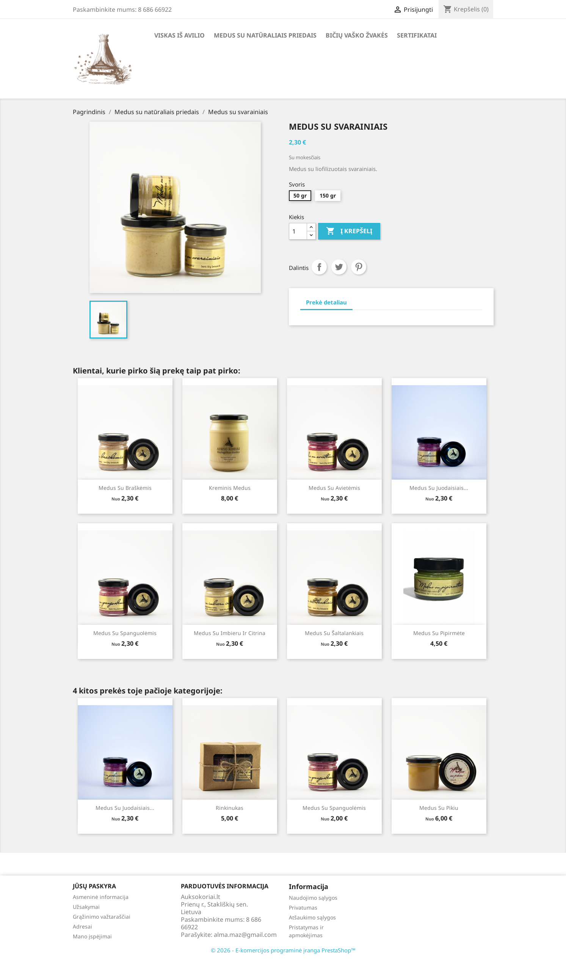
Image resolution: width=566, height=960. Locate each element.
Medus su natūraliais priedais (265, 35)
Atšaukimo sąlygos (312, 917)
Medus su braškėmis (125, 487)
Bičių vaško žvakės (357, 35)
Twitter (338, 267)
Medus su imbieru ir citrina (229, 633)
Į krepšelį (349, 231)
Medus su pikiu (438, 807)
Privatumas (303, 907)
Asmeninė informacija (101, 896)
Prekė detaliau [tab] (326, 302)
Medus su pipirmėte (439, 633)
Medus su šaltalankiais (334, 633)
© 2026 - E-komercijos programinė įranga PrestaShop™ (283, 950)
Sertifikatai (417, 35)
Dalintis (319, 267)
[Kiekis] (298, 231)
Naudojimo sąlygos (313, 897)
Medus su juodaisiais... (438, 487)
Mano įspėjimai (92, 936)
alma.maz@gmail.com (245, 934)
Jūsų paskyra (94, 886)
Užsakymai (86, 906)
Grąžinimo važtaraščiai (101, 916)
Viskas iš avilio (179, 35)
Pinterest (358, 267)
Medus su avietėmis (334, 487)
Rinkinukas (229, 807)
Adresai (82, 926)
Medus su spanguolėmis (125, 633)
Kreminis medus (230, 487)
